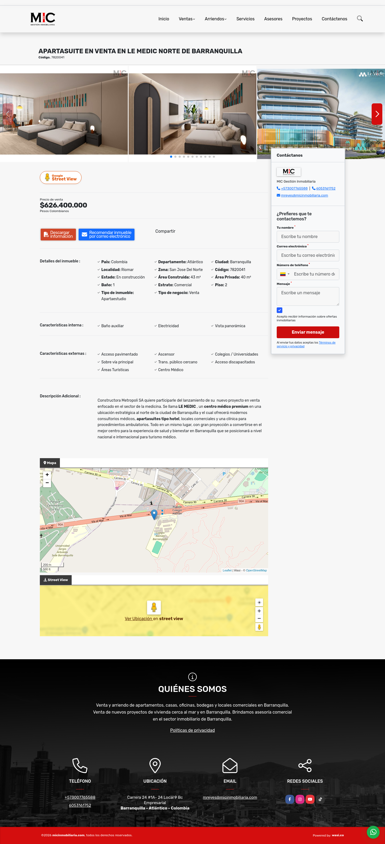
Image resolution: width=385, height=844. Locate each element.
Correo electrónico (293, 246)
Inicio (164, 18)
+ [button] (47, 475)
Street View (61, 177)
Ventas (185, 18)
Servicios (245, 18)
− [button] (47, 483)
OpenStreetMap (256, 570)
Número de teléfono (293, 265)
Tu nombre (286, 227)
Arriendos (214, 18)
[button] (171, 157)
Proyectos (302, 18)
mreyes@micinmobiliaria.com (304, 195)
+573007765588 (294, 188)
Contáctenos (334, 18)
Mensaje (284, 283)
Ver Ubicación (139, 618)
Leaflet (227, 570)
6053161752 (326, 188)
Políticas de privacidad (192, 730)
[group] (64, 114)
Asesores (273, 18)
